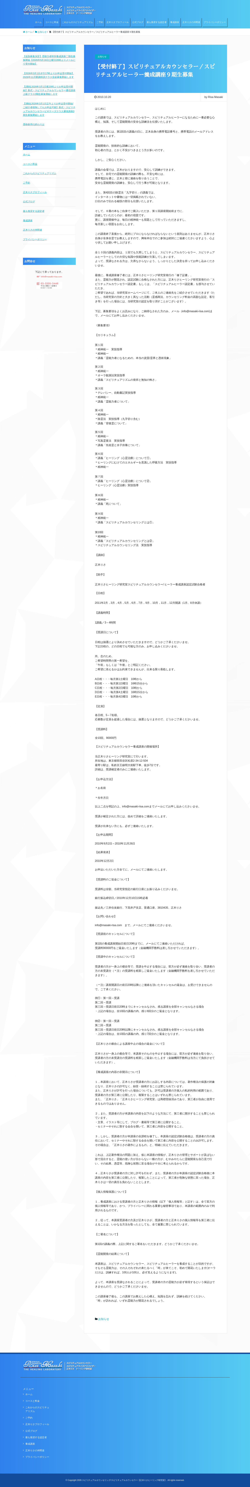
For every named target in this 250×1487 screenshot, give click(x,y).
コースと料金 (52, 22)
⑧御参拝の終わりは (33, 124)
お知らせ (103, 1319)
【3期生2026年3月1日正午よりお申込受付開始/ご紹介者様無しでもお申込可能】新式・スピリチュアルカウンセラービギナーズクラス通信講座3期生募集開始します (49, 109)
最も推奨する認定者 (157, 22)
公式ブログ (137, 22)
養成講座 (174, 22)
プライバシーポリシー (215, 22)
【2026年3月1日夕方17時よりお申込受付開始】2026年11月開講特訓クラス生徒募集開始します (48, 75)
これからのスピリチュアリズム (77, 22)
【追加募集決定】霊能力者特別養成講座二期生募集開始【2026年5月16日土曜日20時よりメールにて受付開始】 (49, 60)
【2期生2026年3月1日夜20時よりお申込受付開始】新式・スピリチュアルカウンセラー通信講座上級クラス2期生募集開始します (49, 90)
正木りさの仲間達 (191, 22)
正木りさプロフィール (118, 22)
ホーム (38, 22)
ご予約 (99, 22)
